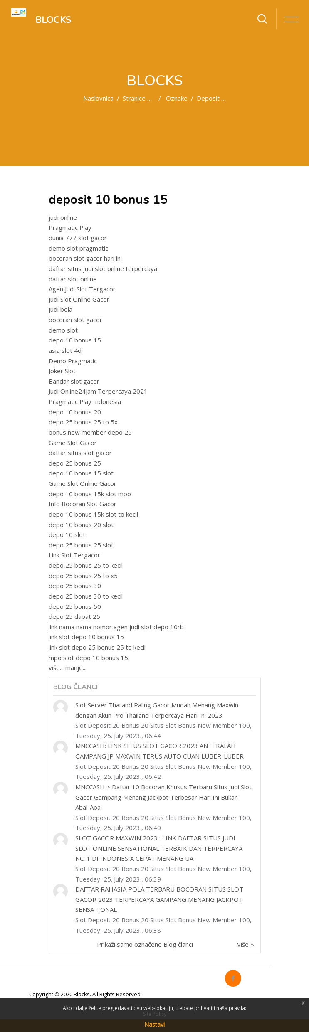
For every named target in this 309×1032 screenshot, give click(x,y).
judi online (63, 217)
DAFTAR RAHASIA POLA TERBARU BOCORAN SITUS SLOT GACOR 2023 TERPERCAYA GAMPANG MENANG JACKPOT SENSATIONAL (159, 899)
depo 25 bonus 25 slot (81, 545)
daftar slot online (73, 279)
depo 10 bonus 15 (75, 340)
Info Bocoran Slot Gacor (82, 504)
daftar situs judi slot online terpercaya (103, 268)
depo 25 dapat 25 (74, 616)
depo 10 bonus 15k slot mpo (90, 494)
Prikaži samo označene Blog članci (145, 944)
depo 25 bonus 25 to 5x (83, 422)
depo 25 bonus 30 (75, 585)
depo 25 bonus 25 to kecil (86, 565)
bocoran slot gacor (75, 319)
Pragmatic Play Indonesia (85, 401)
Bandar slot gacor (74, 381)
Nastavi (154, 1024)
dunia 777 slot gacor (78, 238)
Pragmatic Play (70, 227)
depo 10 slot (67, 534)
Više (243, 944)
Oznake (177, 98)
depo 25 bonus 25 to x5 (83, 575)
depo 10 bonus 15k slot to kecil (93, 514)
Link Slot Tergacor (74, 555)
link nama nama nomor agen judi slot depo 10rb (116, 627)
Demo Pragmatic (73, 361)
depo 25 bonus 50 (75, 606)
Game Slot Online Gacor (82, 483)
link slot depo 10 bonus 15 (86, 637)
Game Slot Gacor (73, 442)
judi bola (60, 309)
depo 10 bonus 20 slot (81, 524)
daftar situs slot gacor (80, 452)
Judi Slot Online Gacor (79, 299)
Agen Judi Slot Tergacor (82, 289)
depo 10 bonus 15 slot (81, 473)
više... (56, 667)
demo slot (63, 330)
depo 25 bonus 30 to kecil (86, 596)
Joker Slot (62, 371)
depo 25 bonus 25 (75, 463)
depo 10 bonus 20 (75, 412)
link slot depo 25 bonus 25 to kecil (97, 647)
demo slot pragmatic (78, 248)
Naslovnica (98, 98)
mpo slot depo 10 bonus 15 (88, 657)
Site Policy (154, 1013)
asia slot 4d (65, 350)
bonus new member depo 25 (90, 432)
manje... (76, 667)
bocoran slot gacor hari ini (85, 258)
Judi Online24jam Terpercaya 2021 (98, 391)
